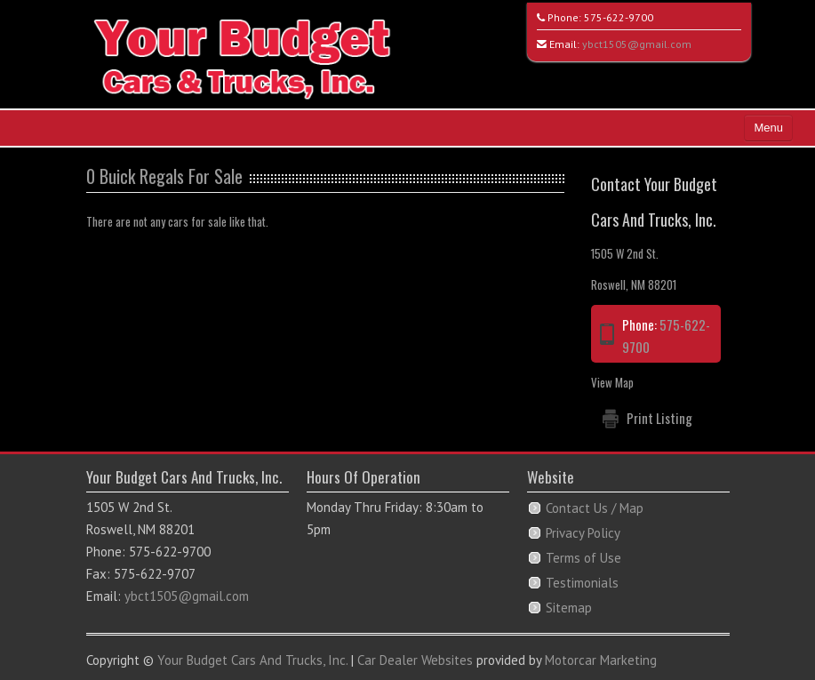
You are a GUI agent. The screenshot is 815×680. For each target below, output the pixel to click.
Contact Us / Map (594, 508)
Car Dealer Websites (415, 660)
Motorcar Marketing (601, 660)
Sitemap (569, 607)
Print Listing (659, 418)
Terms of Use (583, 557)
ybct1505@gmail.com (636, 44)
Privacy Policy (583, 532)
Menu (768, 127)
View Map (612, 382)
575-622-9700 (618, 17)
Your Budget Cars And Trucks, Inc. (252, 660)
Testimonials (582, 582)
